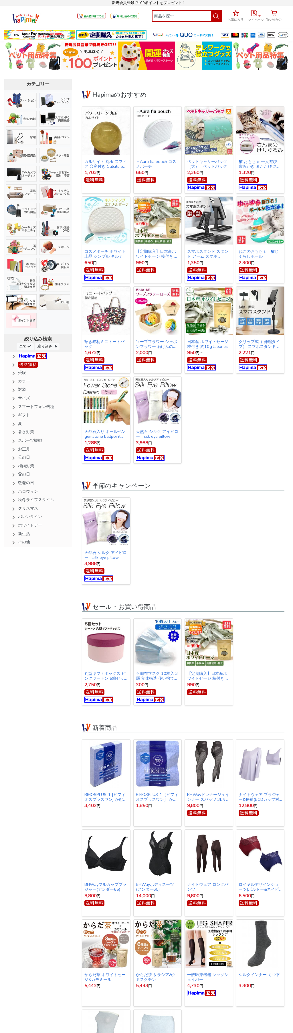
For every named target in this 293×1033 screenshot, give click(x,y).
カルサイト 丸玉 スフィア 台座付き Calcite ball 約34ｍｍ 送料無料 (106, 164)
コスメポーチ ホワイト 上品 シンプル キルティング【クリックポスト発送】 (105, 254)
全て (25, 346)
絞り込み (47, 346)
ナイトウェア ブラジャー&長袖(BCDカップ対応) (259, 797)
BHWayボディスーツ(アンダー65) (155, 887)
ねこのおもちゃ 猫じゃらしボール (259, 254)
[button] (256, 15)
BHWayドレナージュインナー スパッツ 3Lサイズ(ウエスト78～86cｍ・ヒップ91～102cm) (208, 797)
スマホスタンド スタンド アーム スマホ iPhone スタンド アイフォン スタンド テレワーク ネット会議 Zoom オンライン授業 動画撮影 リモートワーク (208, 254)
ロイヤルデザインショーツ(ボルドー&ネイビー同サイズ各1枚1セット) (259, 887)
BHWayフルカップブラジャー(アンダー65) (105, 887)
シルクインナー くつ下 (259, 974)
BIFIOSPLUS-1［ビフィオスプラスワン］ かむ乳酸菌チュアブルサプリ (157, 797)
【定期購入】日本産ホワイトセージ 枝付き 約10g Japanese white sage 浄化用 (157, 254)
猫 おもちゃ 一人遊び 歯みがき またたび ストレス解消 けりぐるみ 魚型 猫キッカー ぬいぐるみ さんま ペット (260, 164)
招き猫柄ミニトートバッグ (104, 344)
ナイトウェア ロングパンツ (207, 887)
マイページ (256, 20)
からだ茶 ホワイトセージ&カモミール (105, 977)
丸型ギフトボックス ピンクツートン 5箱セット (105, 676)
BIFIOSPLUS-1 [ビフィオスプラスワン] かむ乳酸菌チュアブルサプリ (105, 797)
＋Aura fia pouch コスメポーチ (156, 164)
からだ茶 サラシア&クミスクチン (156, 977)
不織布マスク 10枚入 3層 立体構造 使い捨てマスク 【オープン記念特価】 (157, 676)
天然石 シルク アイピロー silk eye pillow (157, 434)
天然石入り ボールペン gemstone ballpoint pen (105, 434)
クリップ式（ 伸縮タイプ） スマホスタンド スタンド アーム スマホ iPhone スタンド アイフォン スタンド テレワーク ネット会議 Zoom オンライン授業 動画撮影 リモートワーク (260, 344)
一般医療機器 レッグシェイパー (207, 977)
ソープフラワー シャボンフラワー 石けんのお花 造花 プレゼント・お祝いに (157, 344)
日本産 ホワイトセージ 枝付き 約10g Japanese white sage (208, 344)
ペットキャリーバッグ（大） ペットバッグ (207, 164)
